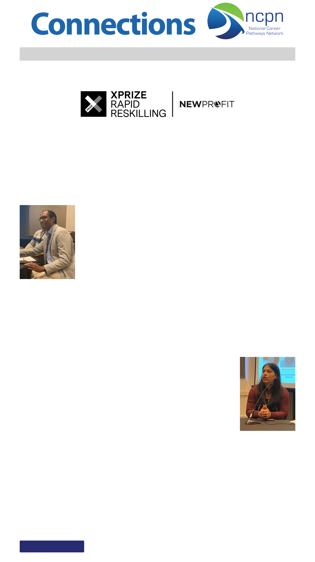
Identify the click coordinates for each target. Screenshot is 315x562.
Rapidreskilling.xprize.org (46, 522)
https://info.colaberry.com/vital (143, 522)
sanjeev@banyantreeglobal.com (144, 529)
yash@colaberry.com (132, 537)
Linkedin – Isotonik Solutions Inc (234, 537)
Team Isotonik (249, 170)
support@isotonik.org (224, 529)
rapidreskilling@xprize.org (47, 529)
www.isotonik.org (219, 522)
